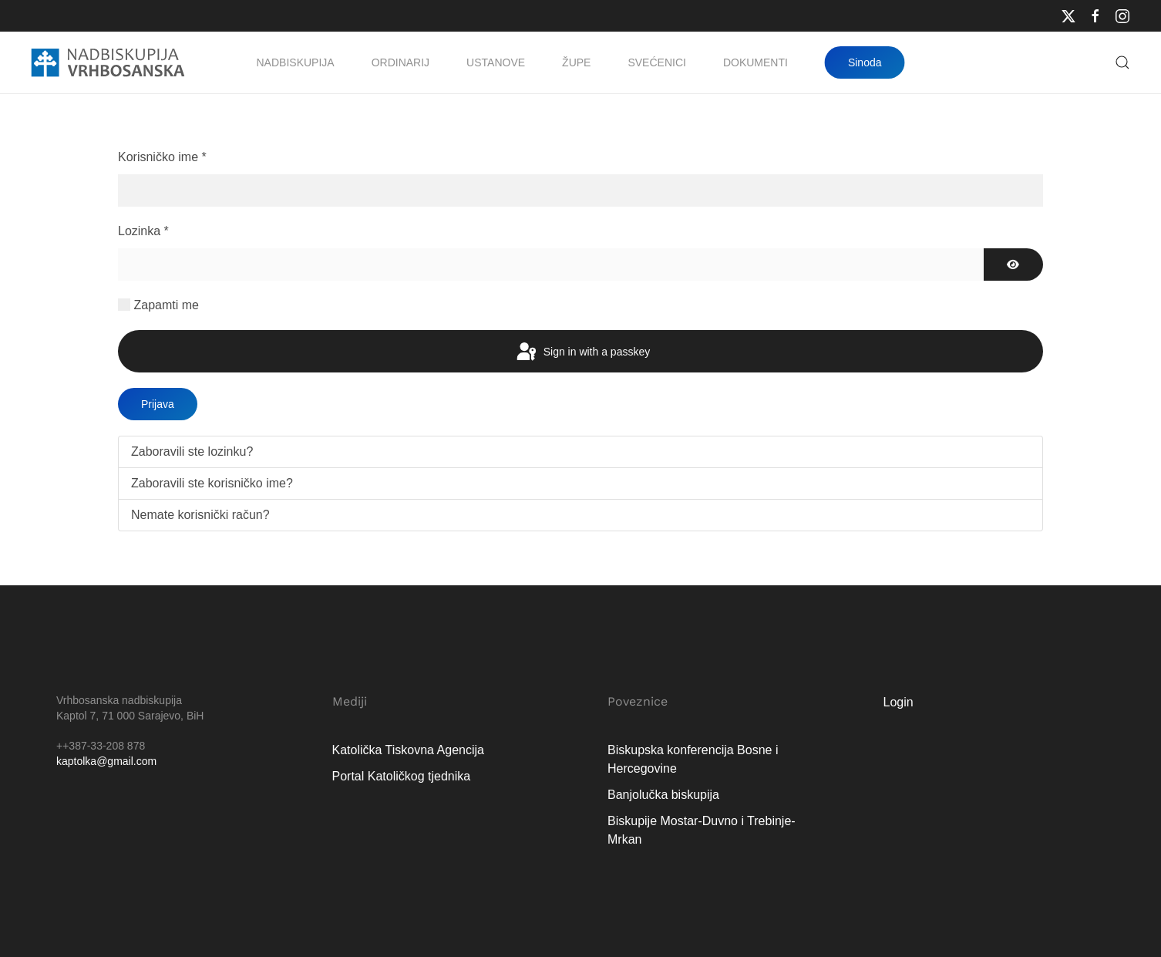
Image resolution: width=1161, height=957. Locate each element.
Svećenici (656, 62)
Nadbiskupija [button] (296, 62)
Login (898, 702)
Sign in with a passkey (582, 352)
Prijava (157, 404)
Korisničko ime (162, 156)
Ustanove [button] (495, 62)
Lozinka (143, 231)
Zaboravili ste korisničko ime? (212, 483)
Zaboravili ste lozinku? (192, 451)
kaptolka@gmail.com (106, 761)
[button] (1122, 62)
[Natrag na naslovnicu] (108, 62)
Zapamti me (165, 305)
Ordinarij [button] (400, 62)
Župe (576, 62)
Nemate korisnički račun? (200, 514)
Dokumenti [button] (755, 62)
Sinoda (865, 62)
